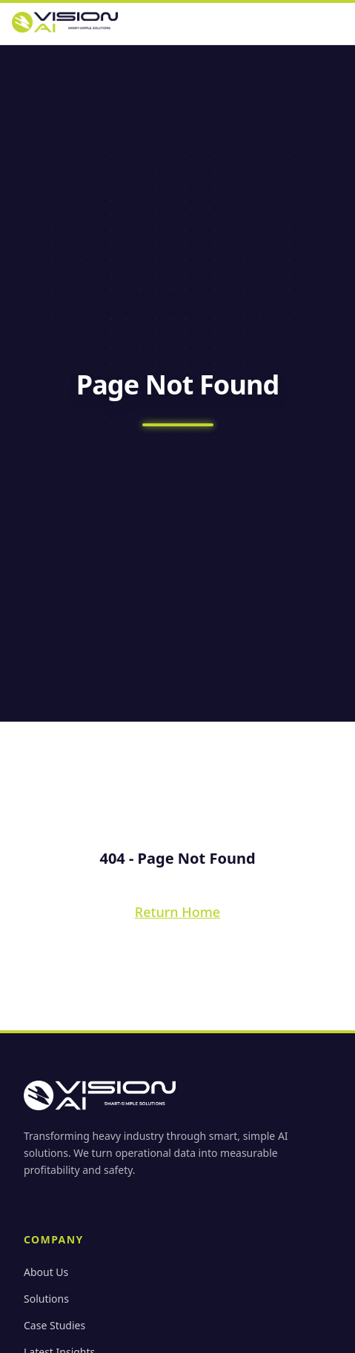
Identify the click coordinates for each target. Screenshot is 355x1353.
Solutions (46, 1299)
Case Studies (54, 1325)
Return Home (177, 912)
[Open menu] (338, 22)
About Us (46, 1272)
